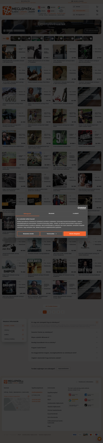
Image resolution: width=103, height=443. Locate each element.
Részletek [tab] (51, 213)
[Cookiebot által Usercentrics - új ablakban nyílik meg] (79, 208)
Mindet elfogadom (74, 233)
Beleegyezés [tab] (27, 213)
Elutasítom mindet (28, 233)
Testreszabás (51, 233)
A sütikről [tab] (75, 213)
